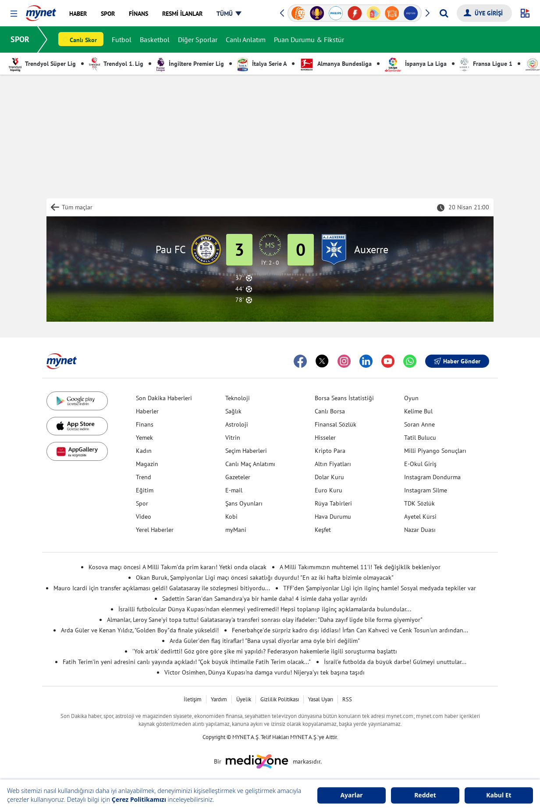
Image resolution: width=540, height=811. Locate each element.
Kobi (231, 516)
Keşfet (323, 530)
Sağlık (233, 411)
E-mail (233, 490)
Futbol (121, 39)
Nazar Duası (420, 530)
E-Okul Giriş (420, 464)
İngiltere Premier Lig (190, 64)
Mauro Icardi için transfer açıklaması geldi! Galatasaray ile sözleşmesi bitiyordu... (161, 588)
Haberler (147, 411)
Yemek (144, 437)
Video (143, 516)
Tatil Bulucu (420, 437)
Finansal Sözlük (335, 424)
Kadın (144, 451)
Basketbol (155, 39)
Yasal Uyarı (320, 699)
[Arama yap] (444, 13)
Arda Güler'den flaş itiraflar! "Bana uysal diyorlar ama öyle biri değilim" (265, 641)
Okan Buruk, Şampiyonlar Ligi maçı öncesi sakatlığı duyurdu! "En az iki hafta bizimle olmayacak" (265, 577)
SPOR (20, 39)
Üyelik (243, 699)
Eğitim (144, 490)
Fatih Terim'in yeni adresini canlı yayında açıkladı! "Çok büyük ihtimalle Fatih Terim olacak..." (187, 662)
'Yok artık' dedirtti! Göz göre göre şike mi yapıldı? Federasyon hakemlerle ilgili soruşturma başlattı (264, 651)
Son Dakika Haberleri (164, 398)
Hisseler (325, 437)
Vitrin (232, 437)
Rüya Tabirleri (333, 503)
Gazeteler (237, 477)
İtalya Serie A (262, 64)
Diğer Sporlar (197, 39)
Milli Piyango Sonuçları (435, 451)
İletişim (193, 699)
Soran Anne (419, 424)
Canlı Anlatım (246, 39)
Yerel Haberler (155, 530)
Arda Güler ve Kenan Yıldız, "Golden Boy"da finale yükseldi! (140, 630)
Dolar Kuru (329, 477)
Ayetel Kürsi (420, 516)
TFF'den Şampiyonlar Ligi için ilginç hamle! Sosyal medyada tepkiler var (379, 588)
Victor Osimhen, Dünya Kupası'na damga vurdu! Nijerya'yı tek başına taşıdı (264, 672)
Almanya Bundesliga (336, 64)
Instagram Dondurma (432, 477)
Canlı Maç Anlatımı (250, 464)
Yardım (219, 699)
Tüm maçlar (77, 207)
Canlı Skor (83, 40)
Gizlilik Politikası (279, 699)
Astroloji (236, 424)
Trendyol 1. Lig (116, 64)
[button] (14, 14)
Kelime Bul (418, 411)
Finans (144, 424)
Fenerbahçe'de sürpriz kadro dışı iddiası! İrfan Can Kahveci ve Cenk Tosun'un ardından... (350, 630)
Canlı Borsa (330, 411)
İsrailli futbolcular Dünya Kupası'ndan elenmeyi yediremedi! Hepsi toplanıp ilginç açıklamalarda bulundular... (264, 609)
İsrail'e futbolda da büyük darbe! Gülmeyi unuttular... (395, 662)
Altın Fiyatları (333, 464)
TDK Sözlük (419, 503)
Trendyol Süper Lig (42, 64)
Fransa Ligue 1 (486, 64)
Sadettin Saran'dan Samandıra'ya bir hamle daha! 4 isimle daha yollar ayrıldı (264, 599)
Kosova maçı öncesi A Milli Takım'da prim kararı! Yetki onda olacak (177, 567)
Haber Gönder (457, 361)
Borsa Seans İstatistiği (344, 398)
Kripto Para (330, 451)
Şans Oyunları (244, 503)
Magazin (147, 464)
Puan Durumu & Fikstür (309, 39)
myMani (235, 530)
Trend (143, 477)
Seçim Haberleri (246, 451)
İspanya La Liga (416, 64)
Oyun (411, 398)
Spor (142, 503)
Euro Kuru (328, 490)
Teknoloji (237, 398)
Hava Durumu (333, 516)
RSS (347, 699)
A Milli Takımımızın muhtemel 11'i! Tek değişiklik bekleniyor (360, 567)
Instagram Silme (425, 490)
